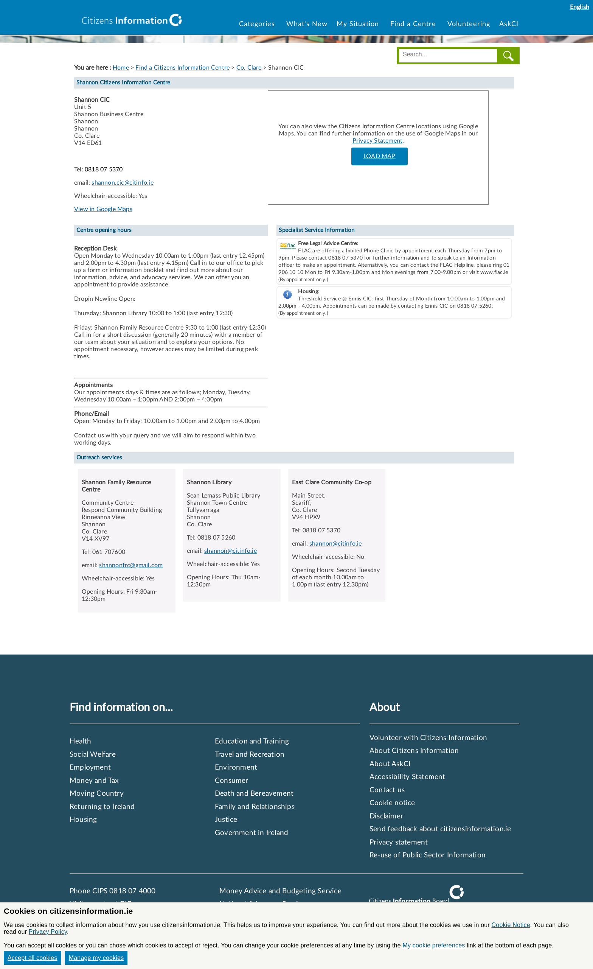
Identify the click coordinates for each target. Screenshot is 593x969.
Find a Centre (414, 24)
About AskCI (389, 764)
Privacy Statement (377, 141)
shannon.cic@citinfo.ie (122, 183)
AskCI (508, 24)
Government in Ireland (251, 833)
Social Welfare (93, 754)
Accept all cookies (32, 958)
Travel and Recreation (249, 754)
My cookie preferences (433, 945)
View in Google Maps (103, 209)
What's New (307, 24)
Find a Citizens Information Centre (182, 68)
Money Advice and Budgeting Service (280, 891)
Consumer (231, 780)
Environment (236, 767)
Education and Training (252, 741)
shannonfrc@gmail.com (131, 565)
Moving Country (97, 793)
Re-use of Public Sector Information (427, 855)
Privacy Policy (48, 932)
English (579, 7)
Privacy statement (398, 842)
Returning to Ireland (102, 806)
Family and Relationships (255, 806)
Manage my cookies (96, 958)
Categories (258, 24)
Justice (226, 819)
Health (80, 741)
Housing (83, 819)
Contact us (387, 790)
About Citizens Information (414, 750)
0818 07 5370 (104, 169)
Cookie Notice (511, 925)
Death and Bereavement (254, 793)
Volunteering (468, 24)
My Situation (359, 24)
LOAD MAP (379, 156)
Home (121, 68)
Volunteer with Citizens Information (428, 738)
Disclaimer (386, 816)
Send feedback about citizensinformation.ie (440, 829)
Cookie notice (392, 803)
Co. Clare (249, 68)
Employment (90, 767)
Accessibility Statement (407, 777)
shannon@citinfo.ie (230, 551)
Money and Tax (94, 780)
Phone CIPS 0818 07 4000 (113, 891)
